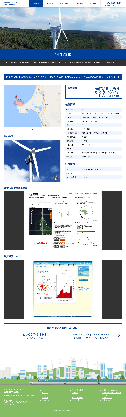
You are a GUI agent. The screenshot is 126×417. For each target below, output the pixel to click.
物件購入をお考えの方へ (110, 390)
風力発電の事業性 (78, 390)
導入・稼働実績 (77, 398)
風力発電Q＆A (107, 398)
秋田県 (34, 62)
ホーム (6, 62)
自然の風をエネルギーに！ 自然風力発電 (14, 3)
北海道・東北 (24, 62)
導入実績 (50, 3)
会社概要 (93, 3)
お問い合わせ (106, 400)
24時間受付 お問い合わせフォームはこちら (91, 336)
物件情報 (36, 3)
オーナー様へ (64, 3)
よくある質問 (79, 3)
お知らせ (45, 393)
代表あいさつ (46, 400)
